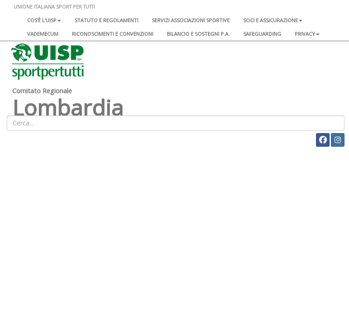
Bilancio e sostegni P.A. (198, 33)
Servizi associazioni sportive (191, 20)
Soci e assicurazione (272, 20)
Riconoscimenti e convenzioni (112, 33)
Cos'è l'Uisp (44, 20)
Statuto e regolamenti (106, 20)
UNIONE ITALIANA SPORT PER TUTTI (54, 6)
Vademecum (42, 33)
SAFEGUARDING (262, 33)
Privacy (307, 33)
